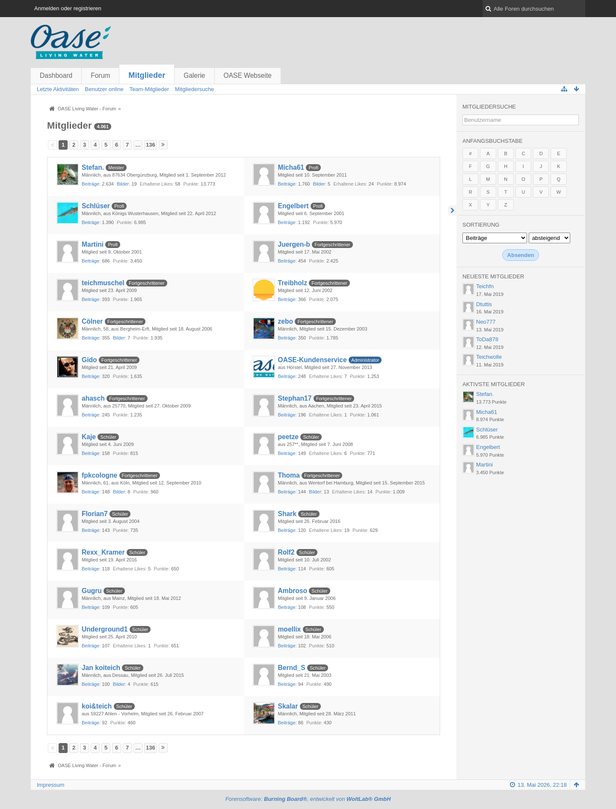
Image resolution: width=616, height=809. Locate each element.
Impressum (50, 785)
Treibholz (292, 282)
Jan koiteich (101, 667)
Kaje (89, 436)
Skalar (288, 706)
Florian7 (95, 513)
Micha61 (291, 167)
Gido (89, 359)
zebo (285, 321)
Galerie (194, 75)
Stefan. (93, 167)
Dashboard (56, 75)
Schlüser (96, 206)
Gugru (92, 590)
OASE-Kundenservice (312, 359)
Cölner (92, 321)
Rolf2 (286, 552)
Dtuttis (484, 304)
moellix (289, 629)
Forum (100, 75)
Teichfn (485, 286)
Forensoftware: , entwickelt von (308, 799)
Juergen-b (294, 244)
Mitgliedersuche (489, 106)
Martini (93, 244)
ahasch (93, 398)
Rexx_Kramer (103, 552)
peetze (288, 436)
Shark (287, 513)
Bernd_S (291, 667)
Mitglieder (146, 75)
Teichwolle (489, 357)
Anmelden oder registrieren (67, 8)
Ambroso (292, 590)
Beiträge (90, 183)
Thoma (289, 475)
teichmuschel (103, 282)
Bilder (123, 183)
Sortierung (480, 224)
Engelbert (293, 206)
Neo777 (486, 322)
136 (150, 145)
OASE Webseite (248, 75)
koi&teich (97, 706)
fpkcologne (99, 475)
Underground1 (104, 629)
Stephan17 (295, 398)
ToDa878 (487, 339)
